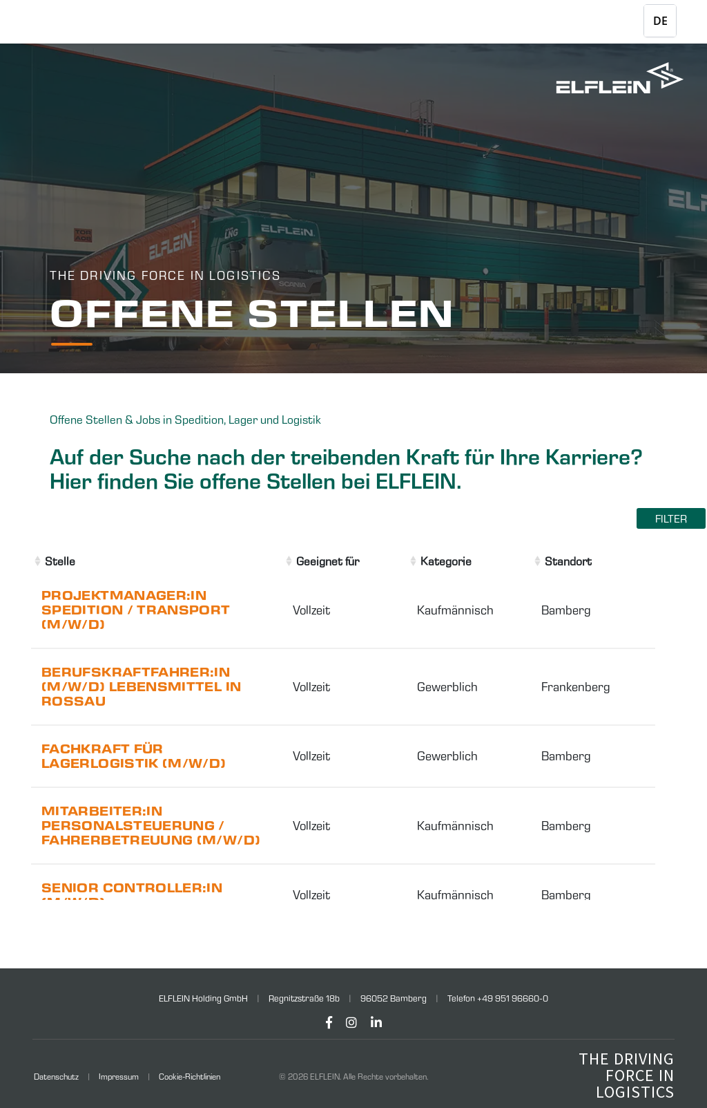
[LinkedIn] (376, 1023)
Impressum (119, 1076)
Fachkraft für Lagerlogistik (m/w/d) (133, 756)
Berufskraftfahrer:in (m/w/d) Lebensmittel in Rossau (141, 686)
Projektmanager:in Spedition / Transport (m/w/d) (136, 610)
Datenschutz (56, 1076)
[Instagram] (351, 1023)
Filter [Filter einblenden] (671, 518)
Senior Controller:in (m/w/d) (131, 895)
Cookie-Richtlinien (189, 1076)
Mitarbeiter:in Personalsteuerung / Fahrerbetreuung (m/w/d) (150, 825)
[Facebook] (329, 1023)
